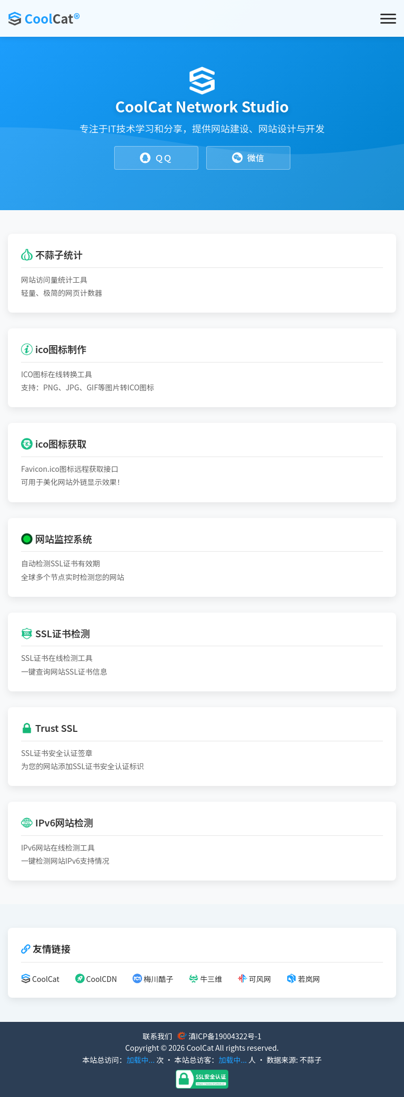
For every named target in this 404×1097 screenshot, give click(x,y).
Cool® (52, 18)
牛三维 (205, 979)
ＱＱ (155, 158)
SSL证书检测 (55, 633)
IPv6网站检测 (57, 822)
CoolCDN (96, 979)
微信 (248, 158)
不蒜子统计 (52, 254)
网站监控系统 (56, 538)
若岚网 (303, 979)
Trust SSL (49, 727)
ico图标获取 (53, 443)
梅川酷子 (153, 979)
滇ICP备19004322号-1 (224, 1036)
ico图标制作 (53, 349)
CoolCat (40, 979)
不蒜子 (311, 1059)
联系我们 (157, 1036)
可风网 (254, 979)
